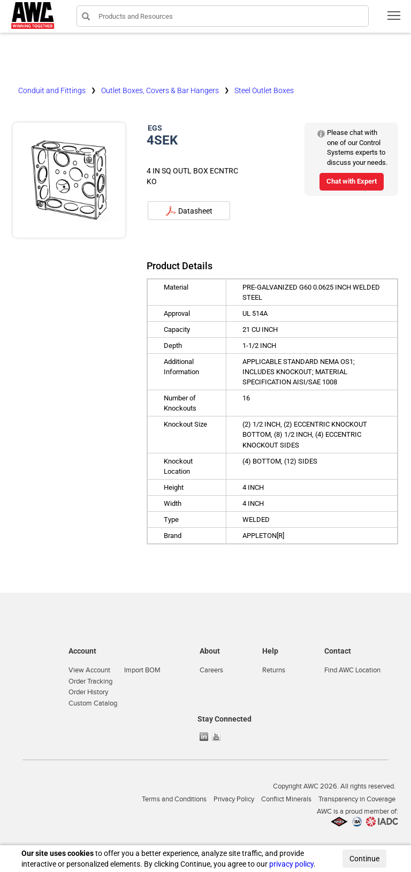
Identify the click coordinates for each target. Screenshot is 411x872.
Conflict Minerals (286, 799)
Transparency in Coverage (356, 799)
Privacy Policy (234, 799)
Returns (273, 670)
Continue (364, 858)
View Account (89, 670)
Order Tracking (90, 681)
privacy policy (291, 864)
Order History (88, 692)
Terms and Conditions (174, 799)
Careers (211, 670)
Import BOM (142, 670)
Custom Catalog (92, 703)
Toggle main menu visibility (394, 19)
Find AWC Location (352, 670)
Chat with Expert (351, 181)
